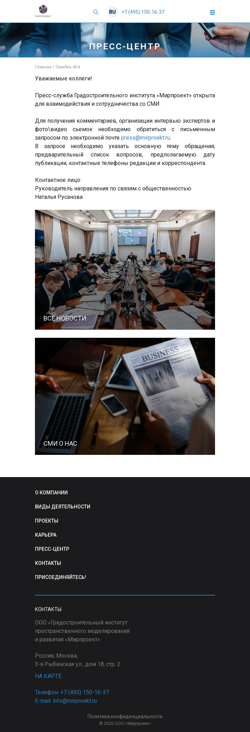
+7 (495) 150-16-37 (143, 12)
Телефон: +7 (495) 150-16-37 (72, 692)
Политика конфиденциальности (125, 716)
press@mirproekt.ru (145, 137)
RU (112, 12)
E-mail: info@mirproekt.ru (66, 700)
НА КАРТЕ (48, 676)
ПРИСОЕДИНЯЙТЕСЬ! (60, 577)
